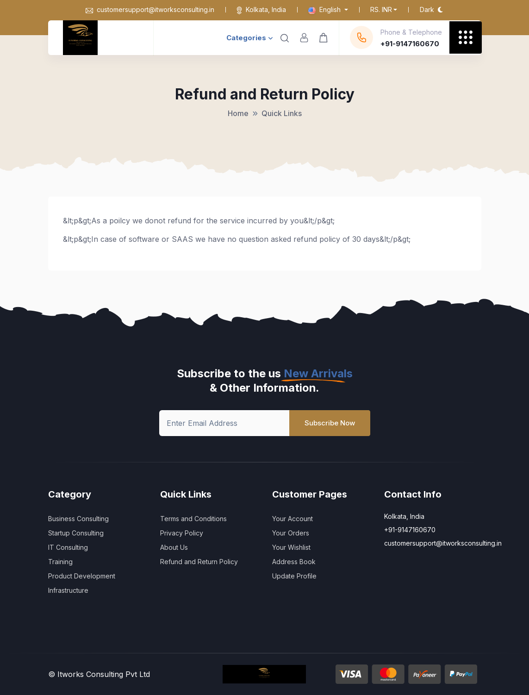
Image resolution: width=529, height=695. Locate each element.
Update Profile (294, 576)
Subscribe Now (330, 422)
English (325, 9)
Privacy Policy (181, 533)
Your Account (292, 519)
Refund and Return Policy (199, 562)
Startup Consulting (76, 533)
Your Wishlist (291, 547)
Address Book (294, 562)
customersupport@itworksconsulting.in (150, 9)
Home (238, 113)
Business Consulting (78, 519)
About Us (174, 547)
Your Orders (290, 533)
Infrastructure (68, 590)
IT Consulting (68, 547)
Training (60, 562)
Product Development (81, 576)
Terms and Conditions (193, 519)
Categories (249, 37)
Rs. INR (381, 9)
